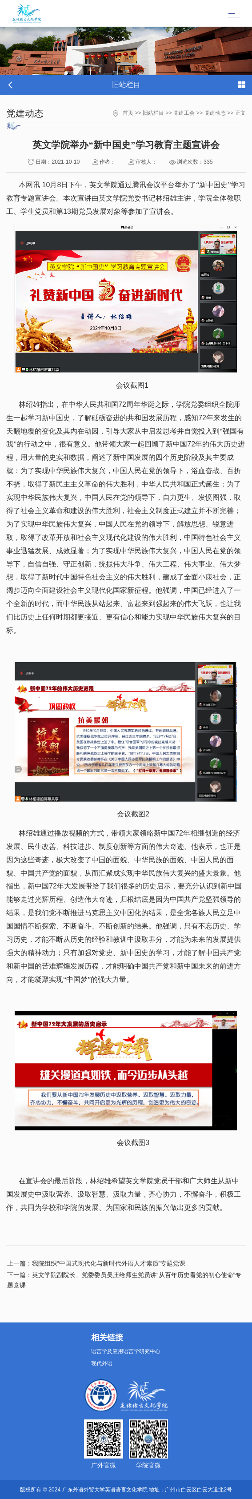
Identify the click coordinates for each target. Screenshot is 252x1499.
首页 (128, 113)
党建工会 (184, 113)
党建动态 (215, 113)
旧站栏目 (153, 113)
